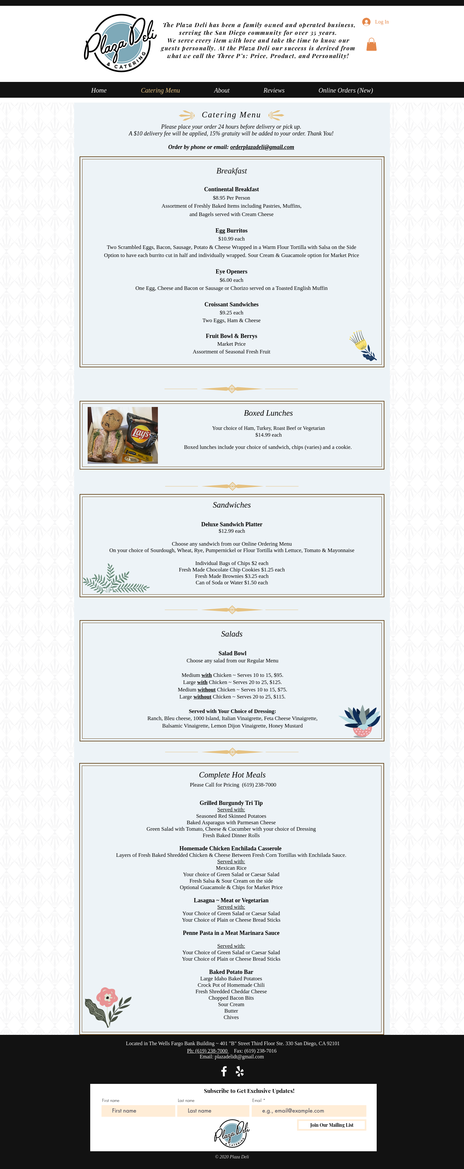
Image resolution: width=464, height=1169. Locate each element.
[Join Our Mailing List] (331, 1125)
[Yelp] (240, 1071)
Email (257, 1100)
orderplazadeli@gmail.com (262, 147)
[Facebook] (224, 1071)
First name (111, 1100)
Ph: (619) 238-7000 (208, 1051)
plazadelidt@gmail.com (239, 1056)
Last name (186, 1100)
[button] (371, 44)
